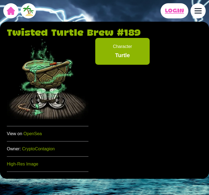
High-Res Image (22, 164)
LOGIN (174, 11)
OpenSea (32, 133)
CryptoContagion (38, 149)
